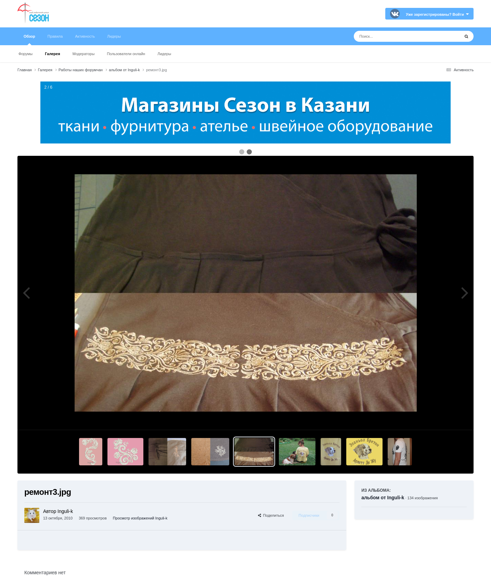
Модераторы (84, 54)
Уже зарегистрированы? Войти (437, 14)
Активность (85, 36)
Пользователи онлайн (126, 54)
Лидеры (164, 54)
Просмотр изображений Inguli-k (140, 518)
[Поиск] (394, 36)
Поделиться (271, 515)
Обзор (29, 39)
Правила (55, 36)
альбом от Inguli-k (382, 497)
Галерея (52, 54)
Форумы (25, 54)
